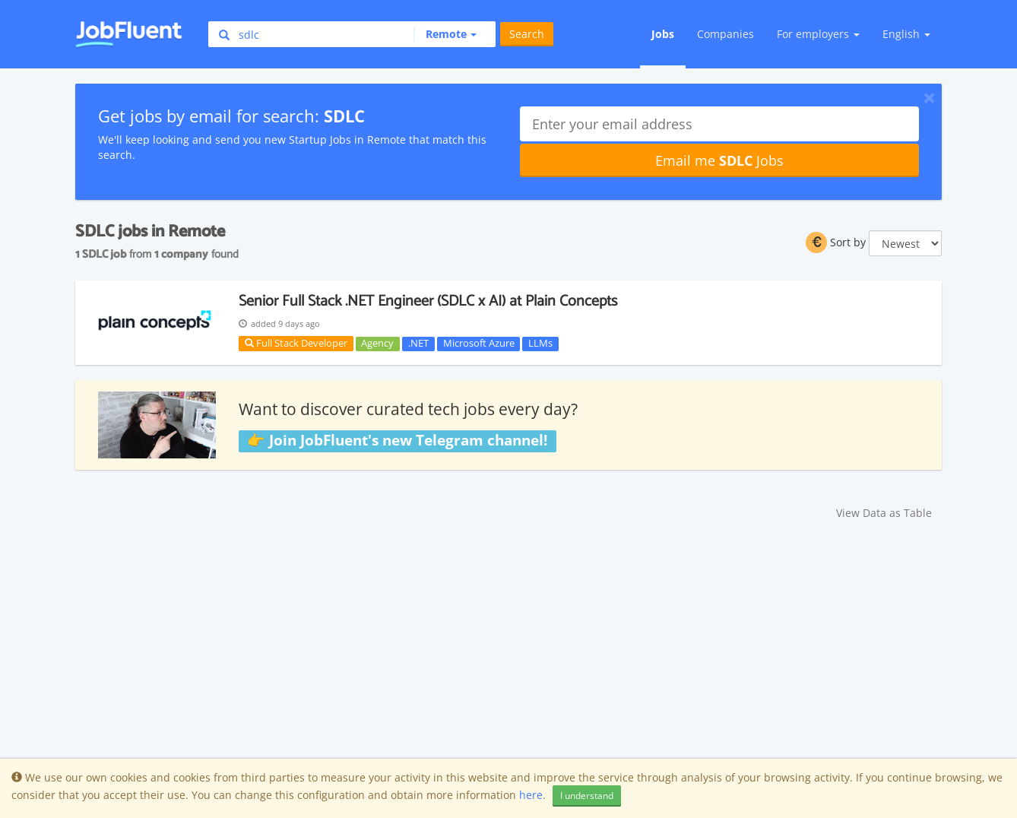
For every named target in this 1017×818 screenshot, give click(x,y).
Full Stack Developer (296, 343)
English (906, 34)
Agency (377, 343)
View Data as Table (884, 513)
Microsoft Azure (479, 343)
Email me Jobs (719, 160)
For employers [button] (818, 34)
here (531, 795)
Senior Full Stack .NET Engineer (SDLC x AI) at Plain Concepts (428, 301)
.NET (418, 343)
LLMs (540, 343)
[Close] (929, 97)
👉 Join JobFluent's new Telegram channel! (397, 440)
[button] (445, 34)
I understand (586, 795)
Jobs (662, 34)
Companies (725, 34)
